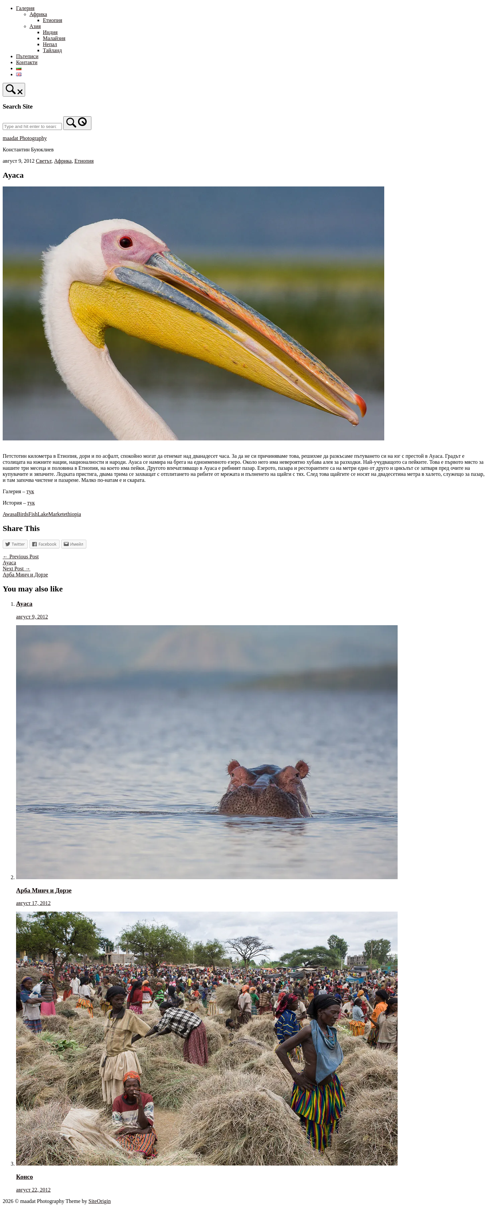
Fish (33, 514)
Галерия (25, 8)
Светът (43, 161)
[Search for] (32, 126)
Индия (50, 32)
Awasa (10, 514)
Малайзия (54, 38)
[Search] (77, 123)
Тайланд (52, 50)
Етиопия (52, 20)
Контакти (26, 62)
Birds (22, 514)
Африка (38, 14)
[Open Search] (14, 90)
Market (56, 514)
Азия (35, 26)
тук (30, 491)
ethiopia (72, 514)
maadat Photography (25, 138)
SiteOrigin (99, 1201)
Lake (42, 514)
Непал (50, 44)
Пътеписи (27, 56)
